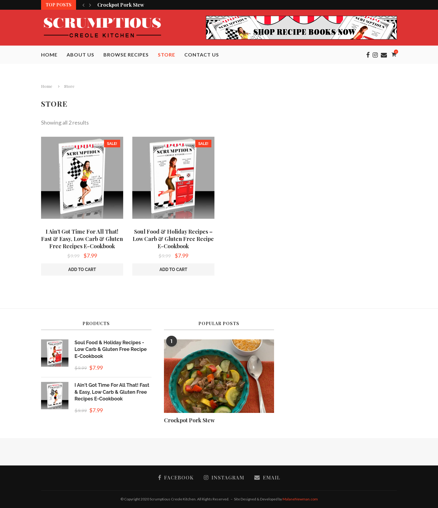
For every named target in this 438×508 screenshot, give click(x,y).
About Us (80, 54)
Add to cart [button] (82, 269)
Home (49, 54)
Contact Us (201, 54)
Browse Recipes (126, 54)
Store (166, 54)
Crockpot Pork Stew (120, 5)
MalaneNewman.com (300, 499)
